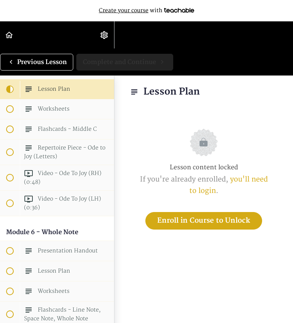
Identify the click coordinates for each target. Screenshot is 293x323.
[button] (9, 34)
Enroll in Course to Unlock (203, 220)
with (146, 10)
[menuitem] (104, 34)
